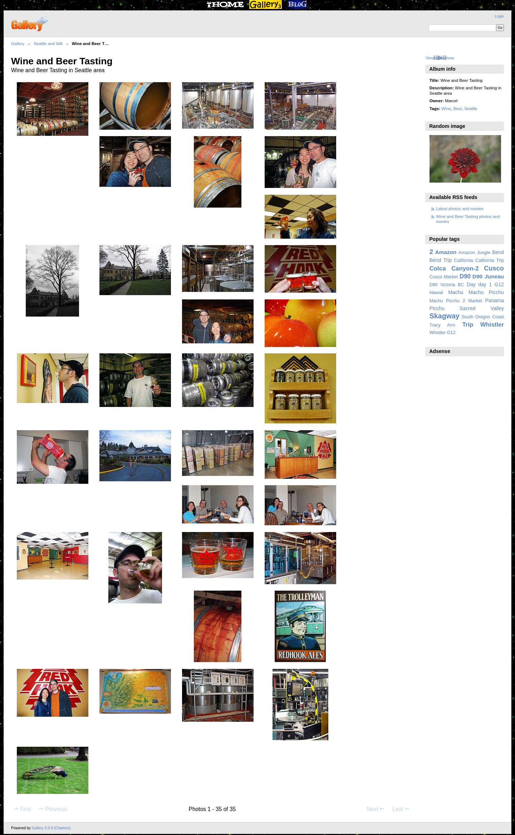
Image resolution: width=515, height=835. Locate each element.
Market (475, 300)
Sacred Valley (482, 308)
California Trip (489, 260)
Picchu (437, 308)
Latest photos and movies (460, 208)
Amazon (445, 252)
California (463, 260)
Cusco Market (444, 276)
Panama (494, 300)
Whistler (492, 324)
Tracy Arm (442, 325)
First (22, 809)
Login (499, 16)
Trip (467, 324)
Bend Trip (441, 260)
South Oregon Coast (482, 316)
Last (401, 809)
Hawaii (436, 292)
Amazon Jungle (474, 252)
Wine (446, 108)
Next (376, 809)
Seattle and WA (48, 43)
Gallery (17, 43)
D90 (465, 276)
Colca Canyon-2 (454, 268)
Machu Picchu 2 (447, 300)
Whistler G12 (443, 332)
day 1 (485, 284)
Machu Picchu (486, 292)
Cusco (494, 268)
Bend (498, 252)
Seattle (470, 108)
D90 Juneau (488, 276)
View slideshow (440, 57)
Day (471, 284)
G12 (499, 284)
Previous (52, 809)
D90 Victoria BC (447, 284)
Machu (455, 292)
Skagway (445, 316)
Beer (457, 108)
